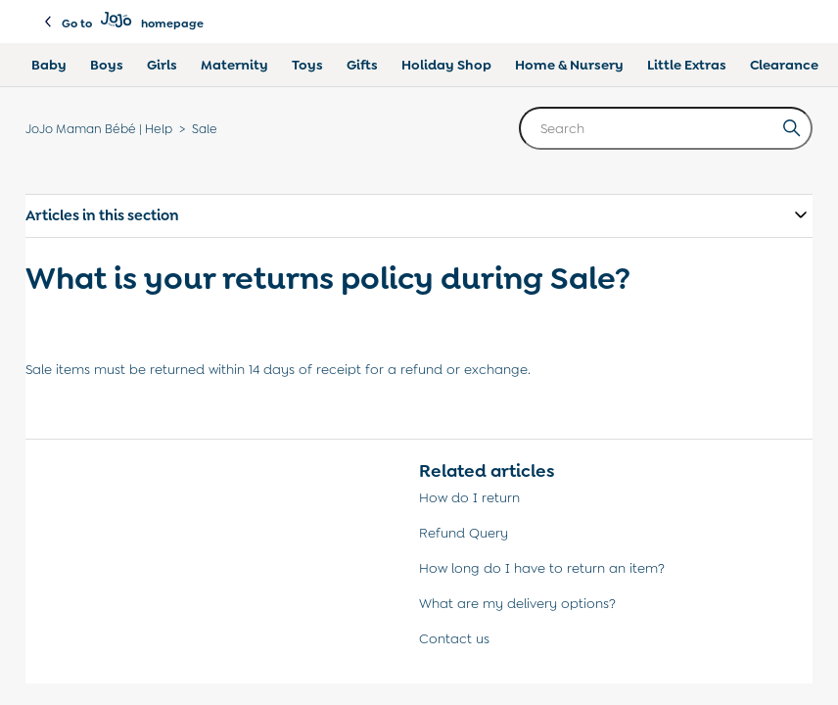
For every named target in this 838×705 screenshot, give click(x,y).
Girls (162, 64)
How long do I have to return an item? (542, 568)
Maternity (234, 64)
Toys (307, 64)
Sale (204, 128)
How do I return (469, 497)
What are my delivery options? (517, 603)
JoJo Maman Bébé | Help (98, 128)
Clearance (784, 64)
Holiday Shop (446, 64)
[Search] (666, 128)
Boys (106, 64)
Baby (49, 64)
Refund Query (463, 532)
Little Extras (686, 64)
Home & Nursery (569, 64)
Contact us (454, 638)
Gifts (362, 64)
